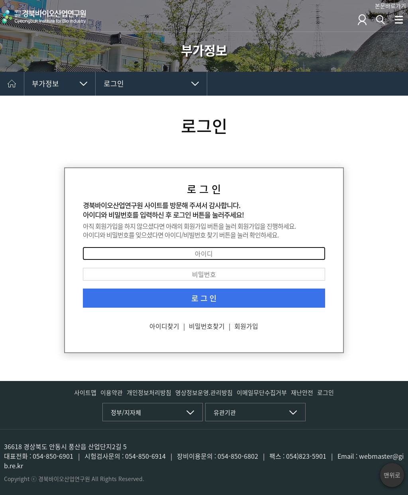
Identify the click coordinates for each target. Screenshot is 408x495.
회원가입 (246, 326)
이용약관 (111, 392)
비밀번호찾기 (207, 326)
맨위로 (392, 475)
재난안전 (302, 392)
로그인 (114, 83)
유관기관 (225, 412)
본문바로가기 (390, 6)
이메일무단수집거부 (262, 392)
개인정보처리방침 (149, 392)
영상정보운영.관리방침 (204, 392)
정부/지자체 (126, 412)
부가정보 (45, 83)
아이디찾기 (164, 326)
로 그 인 (204, 298)
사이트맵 (85, 392)
